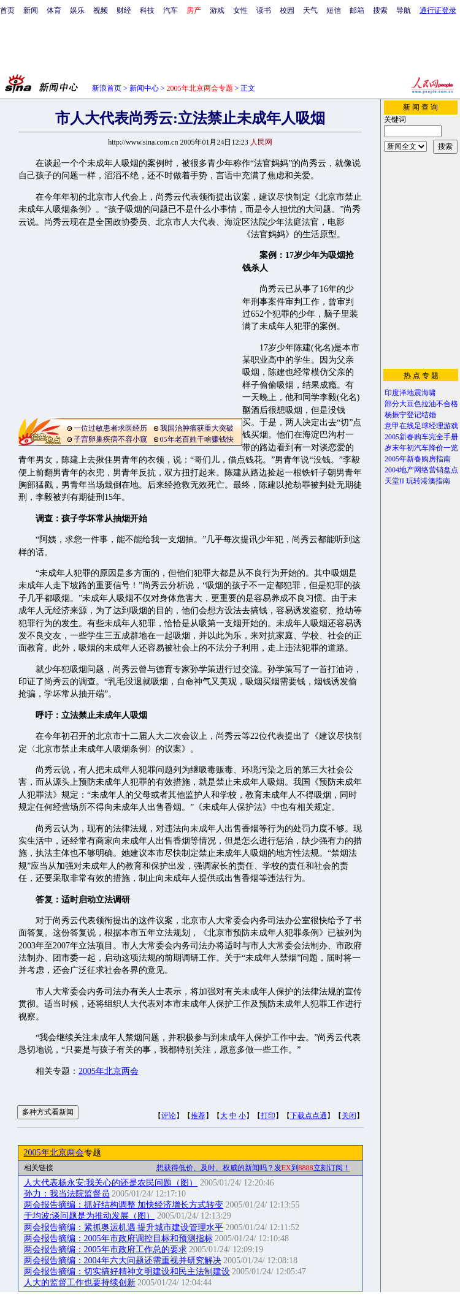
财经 (124, 10)
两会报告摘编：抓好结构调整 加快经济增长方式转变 (124, 1204)
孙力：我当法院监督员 (67, 1193)
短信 (333, 10)
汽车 (170, 10)
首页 (7, 10)
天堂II (394, 481)
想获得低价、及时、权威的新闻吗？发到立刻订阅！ (253, 1167)
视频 (100, 10)
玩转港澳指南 (428, 481)
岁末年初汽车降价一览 (421, 448)
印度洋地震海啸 (410, 392)
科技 (147, 10)
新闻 (30, 10)
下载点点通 (308, 1115)
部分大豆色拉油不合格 (421, 403)
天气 (310, 10)
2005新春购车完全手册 (421, 437)
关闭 (349, 1115)
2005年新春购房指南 (418, 459)
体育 (54, 10)
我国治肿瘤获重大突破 (197, 428)
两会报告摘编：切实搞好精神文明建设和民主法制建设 (127, 1271)
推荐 (198, 1115)
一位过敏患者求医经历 (110, 428)
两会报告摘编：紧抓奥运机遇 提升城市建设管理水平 (124, 1227)
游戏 (217, 10)
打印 (268, 1115)
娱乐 (77, 10)
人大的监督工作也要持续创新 (80, 1282)
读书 (263, 10)
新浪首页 (106, 88)
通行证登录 (438, 10)
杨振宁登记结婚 (410, 414)
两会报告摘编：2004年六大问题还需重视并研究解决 (122, 1260)
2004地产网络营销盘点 (421, 470)
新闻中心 (144, 88)
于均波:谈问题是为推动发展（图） (89, 1215)
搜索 (380, 10)
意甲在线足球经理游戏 (421, 426)
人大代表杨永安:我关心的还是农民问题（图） (111, 1182)
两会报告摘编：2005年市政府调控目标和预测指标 (118, 1238)
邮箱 (357, 10)
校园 (287, 10)
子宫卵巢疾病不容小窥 (110, 439)
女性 (240, 10)
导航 (403, 10)
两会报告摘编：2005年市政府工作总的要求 (105, 1249)
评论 (168, 1115)
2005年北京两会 (109, 1071)
